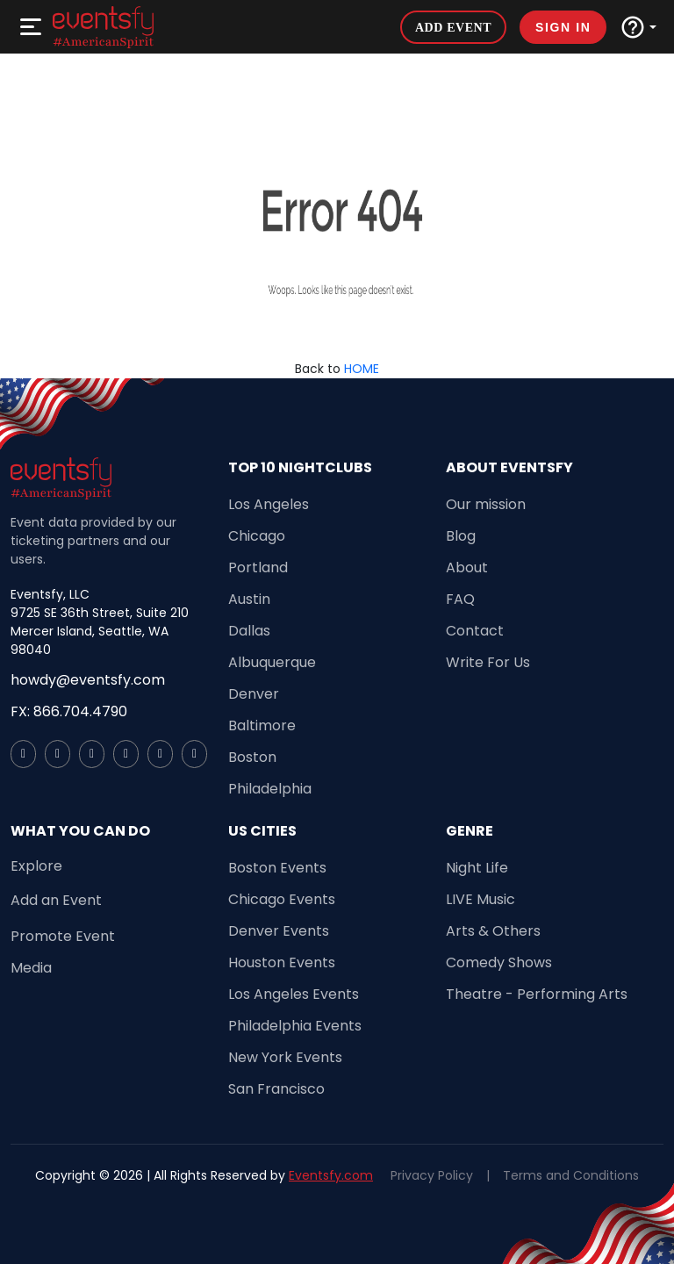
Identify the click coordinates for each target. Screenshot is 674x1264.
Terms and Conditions (571, 1175)
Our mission (486, 504)
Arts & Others (493, 931)
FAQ (460, 599)
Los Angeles (268, 504)
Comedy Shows (499, 962)
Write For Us (488, 662)
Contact (475, 631)
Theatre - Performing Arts (536, 994)
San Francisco (276, 1089)
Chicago (256, 536)
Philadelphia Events (295, 1026)
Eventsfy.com (331, 1175)
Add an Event (56, 900)
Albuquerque (272, 662)
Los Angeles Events (293, 994)
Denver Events (278, 931)
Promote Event (63, 936)
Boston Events (277, 868)
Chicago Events (281, 899)
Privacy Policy (432, 1175)
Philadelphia (270, 789)
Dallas (249, 631)
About (467, 567)
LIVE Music (480, 899)
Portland (258, 567)
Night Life (477, 868)
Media (31, 968)
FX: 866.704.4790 (69, 711)
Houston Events (281, 962)
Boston (252, 757)
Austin (249, 599)
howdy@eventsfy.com (88, 680)
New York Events (285, 1057)
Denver (253, 694)
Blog (461, 536)
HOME (361, 368)
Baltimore (262, 725)
